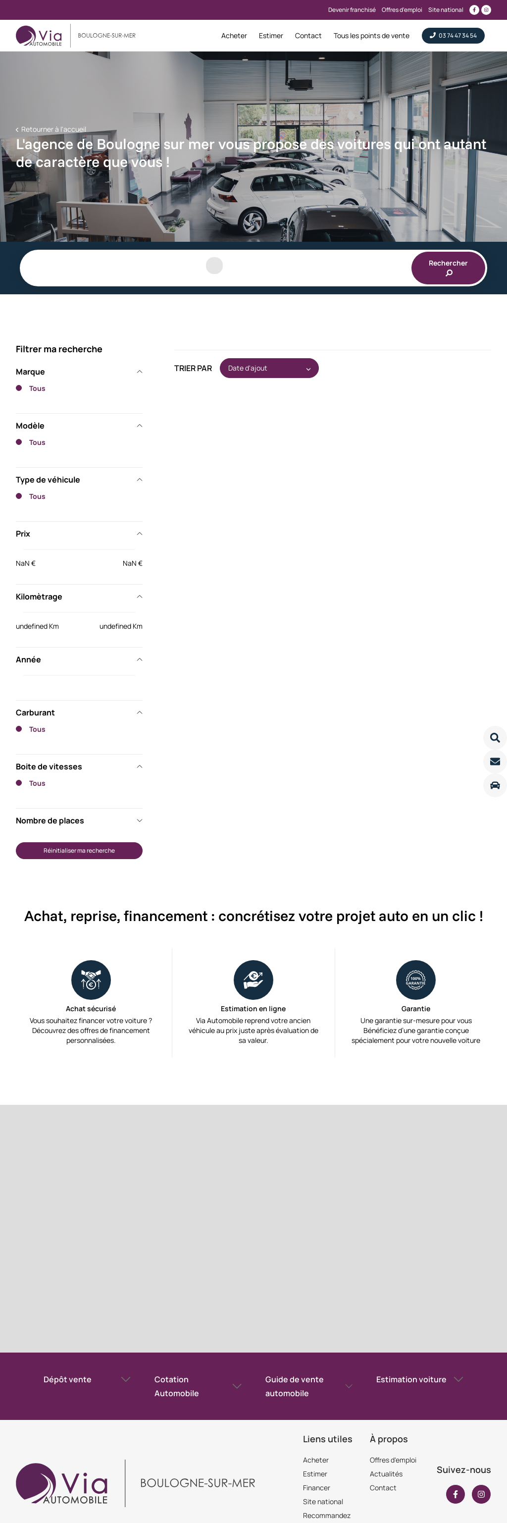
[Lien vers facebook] (474, 10)
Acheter (316, 1460)
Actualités (386, 1473)
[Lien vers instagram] (486, 10)
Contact (383, 1487)
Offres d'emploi (393, 1460)
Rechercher (448, 267)
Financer (316, 1487)
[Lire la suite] (495, 738)
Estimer (315, 1473)
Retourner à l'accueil (53, 129)
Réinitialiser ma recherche (79, 850)
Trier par (193, 368)
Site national (323, 1501)
